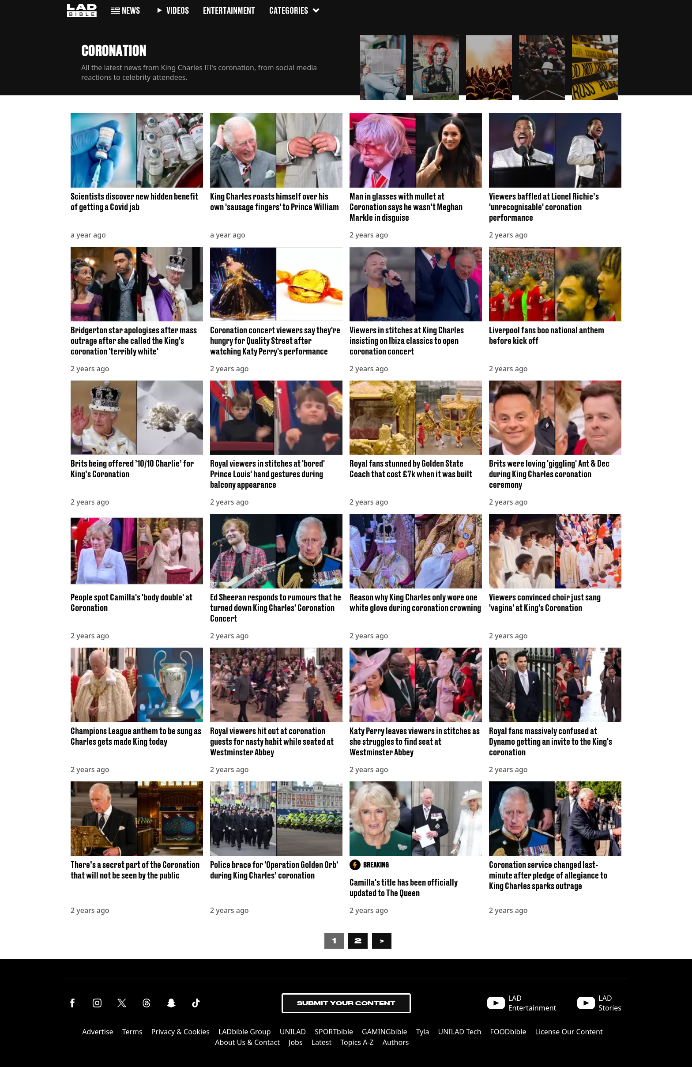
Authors (396, 1042)
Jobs (296, 1042)
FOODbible (508, 1032)
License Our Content (569, 1032)
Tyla (422, 1032)
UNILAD (293, 1032)
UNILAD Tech (459, 1032)
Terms (132, 1032)
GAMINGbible (384, 1032)
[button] (383, 65)
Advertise (97, 1032)
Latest (322, 1042)
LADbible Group (244, 1032)
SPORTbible (334, 1032)
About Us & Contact (247, 1042)
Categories (294, 10)
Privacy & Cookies (180, 1032)
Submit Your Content (346, 1003)
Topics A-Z (356, 1042)
